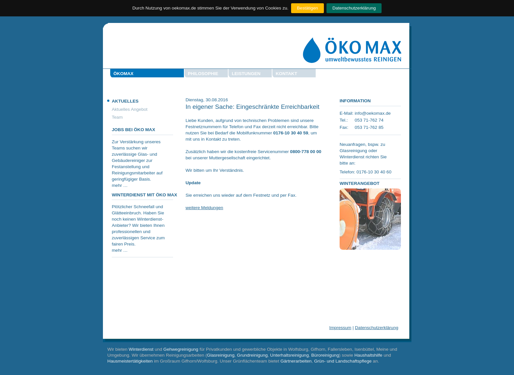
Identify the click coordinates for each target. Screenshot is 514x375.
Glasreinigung (220, 355)
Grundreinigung (252, 355)
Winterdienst (141, 349)
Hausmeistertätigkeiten (130, 361)
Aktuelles (125, 101)
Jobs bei (133, 129)
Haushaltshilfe (368, 355)
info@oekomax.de (373, 113)
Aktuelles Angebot (130, 109)
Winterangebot (360, 183)
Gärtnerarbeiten (295, 361)
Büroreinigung (325, 355)
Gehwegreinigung (180, 349)
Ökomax (123, 73)
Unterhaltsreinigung (289, 355)
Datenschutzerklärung (354, 8)
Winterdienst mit (144, 194)
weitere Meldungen (204, 207)
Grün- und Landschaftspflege (342, 361)
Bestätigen (307, 8)
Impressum (340, 327)
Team (117, 117)
